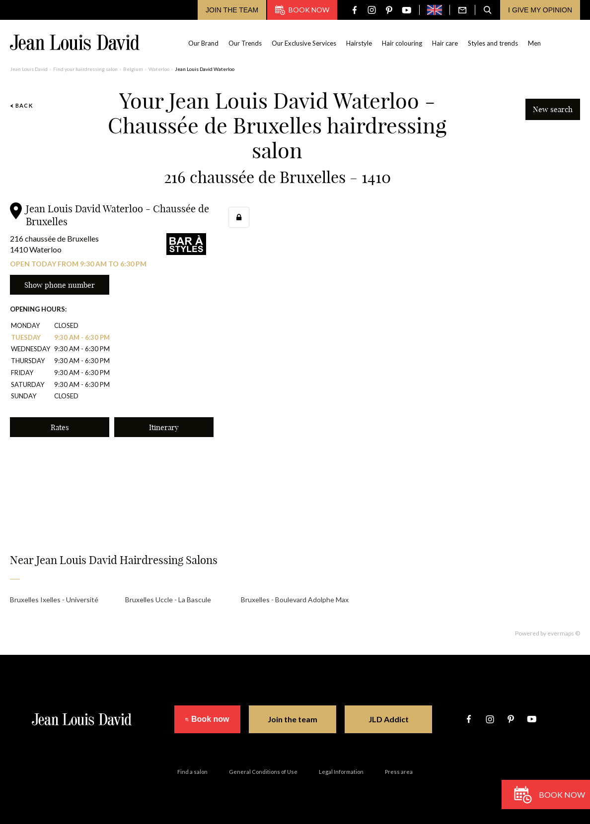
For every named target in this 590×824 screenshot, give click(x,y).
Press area (399, 771)
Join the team (232, 10)
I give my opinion (540, 10)
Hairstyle (359, 43)
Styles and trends (493, 43)
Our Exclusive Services (304, 43)
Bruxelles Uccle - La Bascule (168, 599)
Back (21, 105)
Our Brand (204, 43)
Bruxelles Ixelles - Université (54, 599)
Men (534, 43)
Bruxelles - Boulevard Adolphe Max (295, 599)
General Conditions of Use (263, 771)
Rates (60, 427)
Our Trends (245, 43)
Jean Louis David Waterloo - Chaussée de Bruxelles (117, 215)
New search (553, 109)
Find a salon (192, 771)
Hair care (445, 43)
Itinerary (164, 427)
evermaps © (563, 633)
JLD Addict (396, 719)
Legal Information (341, 771)
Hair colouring (402, 43)
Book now (302, 10)
